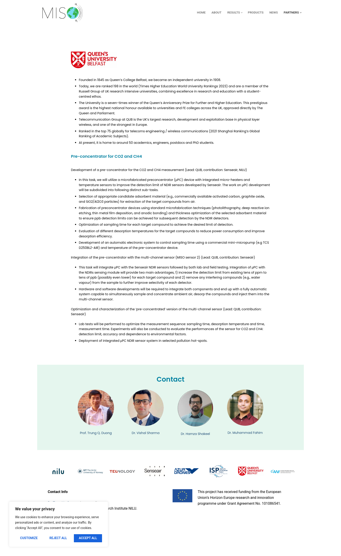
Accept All (88, 538)
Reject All (58, 538)
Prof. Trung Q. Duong (96, 433)
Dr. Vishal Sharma (145, 433)
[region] (58, 524)
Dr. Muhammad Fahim (245, 432)
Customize (29, 538)
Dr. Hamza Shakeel (195, 434)
